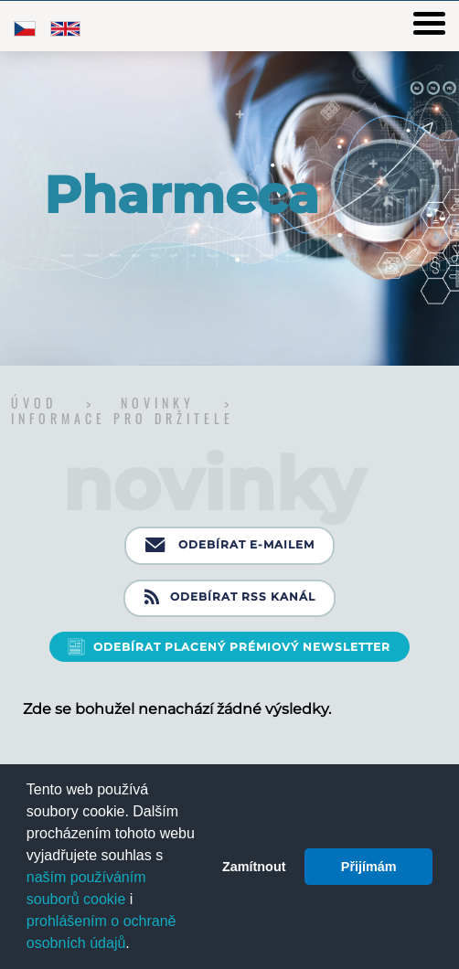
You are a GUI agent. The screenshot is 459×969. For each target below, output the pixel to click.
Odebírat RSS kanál (229, 598)
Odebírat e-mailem (230, 546)
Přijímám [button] (369, 866)
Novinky (161, 402)
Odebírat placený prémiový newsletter (241, 647)
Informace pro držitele (122, 418)
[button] (136, 945)
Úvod (37, 402)
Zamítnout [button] (254, 866)
